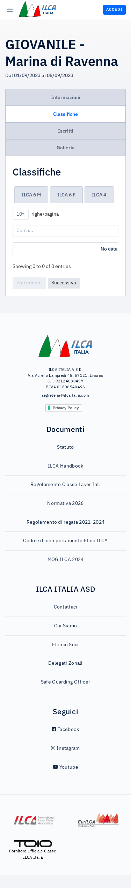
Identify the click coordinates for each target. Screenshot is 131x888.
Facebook (65, 742)
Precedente (29, 295)
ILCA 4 (99, 195)
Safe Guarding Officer (65, 695)
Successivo (63, 295)
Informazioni (65, 97)
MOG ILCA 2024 (66, 572)
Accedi (114, 9)
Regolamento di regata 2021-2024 (65, 535)
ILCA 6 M (31, 195)
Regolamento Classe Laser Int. (65, 497)
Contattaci (66, 620)
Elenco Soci (65, 657)
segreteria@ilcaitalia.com (65, 408)
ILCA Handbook (65, 479)
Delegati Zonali (65, 676)
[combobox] (21, 214)
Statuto (65, 460)
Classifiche (65, 114)
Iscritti (65, 131)
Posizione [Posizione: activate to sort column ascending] (27, 249)
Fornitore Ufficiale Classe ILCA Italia (32, 863)
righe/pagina (36, 214)
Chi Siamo (65, 638)
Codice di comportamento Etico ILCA (65, 553)
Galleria (66, 147)
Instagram (65, 761)
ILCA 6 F (66, 195)
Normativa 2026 (65, 516)
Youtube (65, 780)
